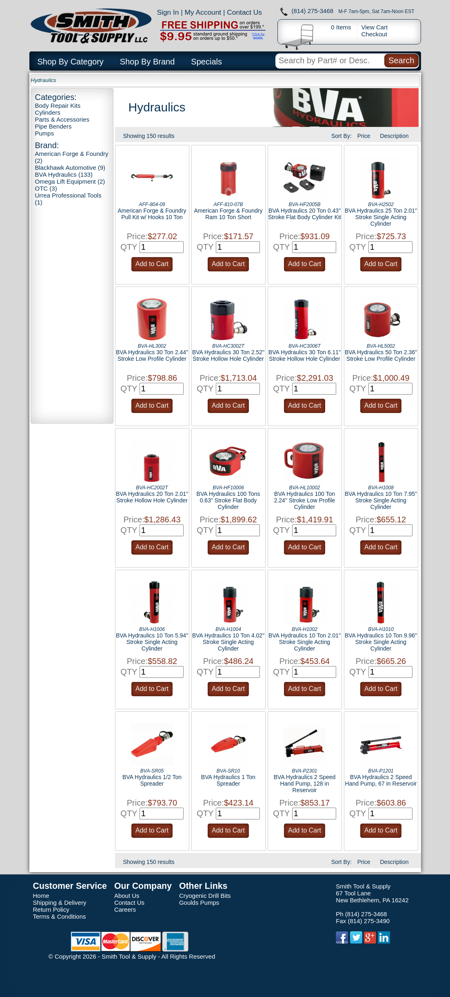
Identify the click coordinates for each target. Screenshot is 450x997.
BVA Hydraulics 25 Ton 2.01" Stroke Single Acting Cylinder (381, 217)
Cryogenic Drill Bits (205, 895)
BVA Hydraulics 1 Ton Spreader (228, 780)
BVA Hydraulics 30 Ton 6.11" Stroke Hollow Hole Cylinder (304, 355)
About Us (127, 895)
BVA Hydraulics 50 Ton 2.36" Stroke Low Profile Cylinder (381, 355)
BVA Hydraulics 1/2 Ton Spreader (152, 780)
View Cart (374, 27)
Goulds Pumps (199, 902)
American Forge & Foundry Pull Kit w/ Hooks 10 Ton (151, 213)
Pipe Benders (53, 126)
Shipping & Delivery (59, 902)
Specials (206, 61)
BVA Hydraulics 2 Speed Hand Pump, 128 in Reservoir (305, 783)
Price (363, 136)
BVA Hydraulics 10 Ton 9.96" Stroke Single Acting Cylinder (381, 642)
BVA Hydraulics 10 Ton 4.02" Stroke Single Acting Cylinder (228, 642)
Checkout (374, 34)
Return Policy (51, 909)
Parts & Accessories (62, 119)
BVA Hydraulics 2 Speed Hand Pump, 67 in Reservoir (381, 780)
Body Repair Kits (58, 105)
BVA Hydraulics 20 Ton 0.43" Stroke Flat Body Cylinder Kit (304, 213)
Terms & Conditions (59, 916)
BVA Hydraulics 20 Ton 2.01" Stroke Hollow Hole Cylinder (152, 497)
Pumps (44, 133)
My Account (203, 12)
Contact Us (244, 12)
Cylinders (48, 112)
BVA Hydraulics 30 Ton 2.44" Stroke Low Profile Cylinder (152, 355)
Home (41, 895)
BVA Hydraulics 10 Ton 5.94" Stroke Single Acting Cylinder (152, 642)
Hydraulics (43, 80)
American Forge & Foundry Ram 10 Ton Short (228, 213)
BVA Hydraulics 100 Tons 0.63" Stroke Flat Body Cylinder (228, 500)
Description (394, 136)
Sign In (168, 12)
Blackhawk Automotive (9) (70, 167)
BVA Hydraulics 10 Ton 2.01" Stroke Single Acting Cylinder (304, 642)
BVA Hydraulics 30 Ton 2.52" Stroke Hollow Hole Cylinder (228, 355)
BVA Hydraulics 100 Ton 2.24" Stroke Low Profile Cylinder (304, 500)
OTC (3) (46, 188)
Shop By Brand (147, 61)
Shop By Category (71, 61)
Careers (125, 909)
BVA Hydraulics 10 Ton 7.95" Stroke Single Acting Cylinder (381, 500)
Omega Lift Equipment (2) (70, 181)
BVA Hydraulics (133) (64, 174)
